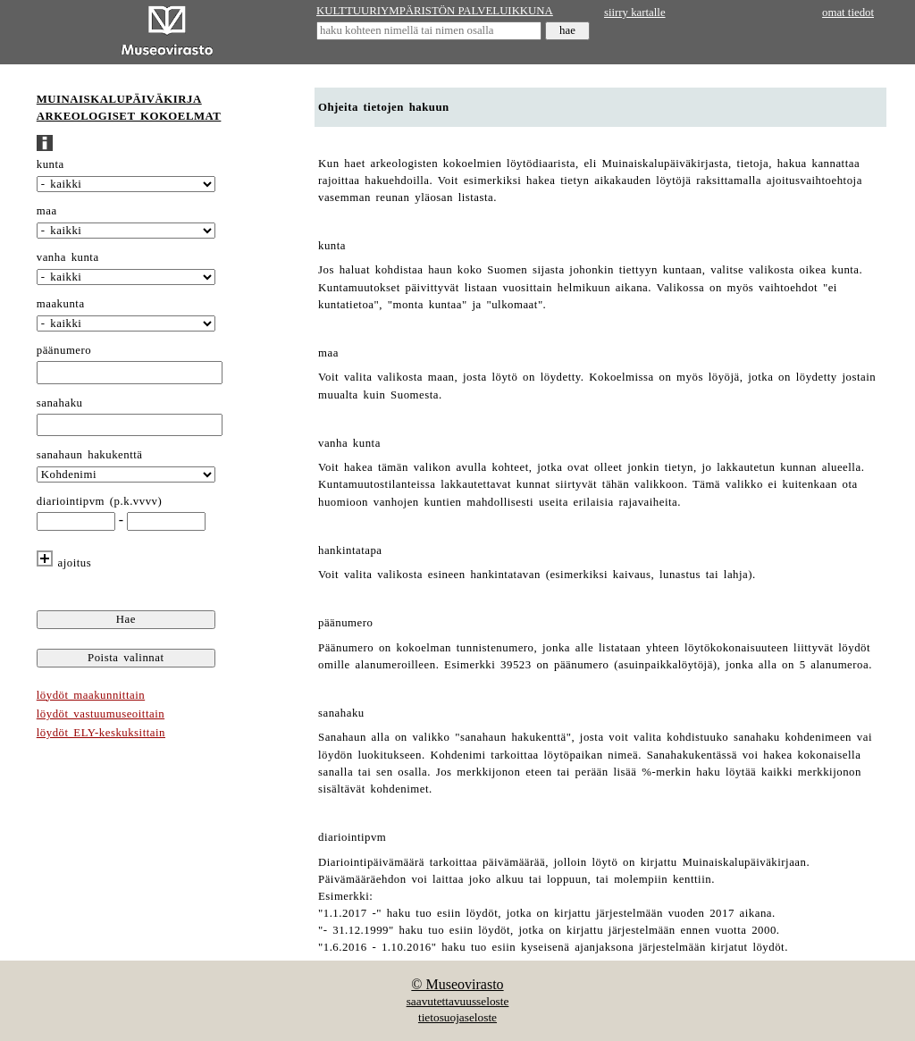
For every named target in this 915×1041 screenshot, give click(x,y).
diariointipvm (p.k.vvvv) (100, 501)
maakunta (61, 304)
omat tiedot (848, 12)
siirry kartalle (635, 12)
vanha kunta (68, 257)
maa (47, 211)
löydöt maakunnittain (91, 695)
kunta (50, 164)
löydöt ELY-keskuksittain (101, 732)
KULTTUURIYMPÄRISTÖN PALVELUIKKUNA (434, 10)
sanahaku (60, 403)
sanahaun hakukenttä (90, 455)
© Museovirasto (457, 984)
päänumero (64, 350)
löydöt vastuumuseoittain (100, 714)
